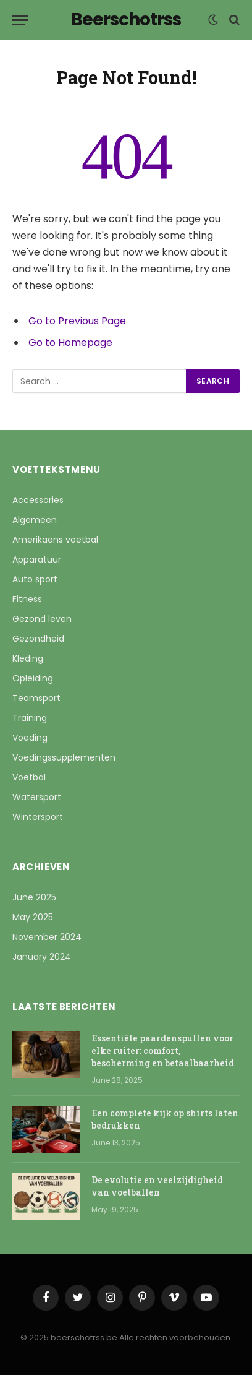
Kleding (27, 658)
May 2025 (32, 917)
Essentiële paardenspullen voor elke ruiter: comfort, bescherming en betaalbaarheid (162, 1050)
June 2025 (34, 897)
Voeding (30, 737)
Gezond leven (42, 619)
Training (29, 718)
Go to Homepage (70, 342)
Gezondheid (38, 638)
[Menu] (20, 20)
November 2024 (47, 937)
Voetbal (29, 777)
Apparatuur (36, 559)
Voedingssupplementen (64, 757)
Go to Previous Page (77, 321)
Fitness (27, 599)
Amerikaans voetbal (55, 539)
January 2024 (41, 956)
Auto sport (34, 579)
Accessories (38, 500)
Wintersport (37, 817)
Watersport (36, 797)
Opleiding (32, 678)
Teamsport (36, 698)
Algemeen (34, 520)
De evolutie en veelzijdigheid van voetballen (157, 1186)
